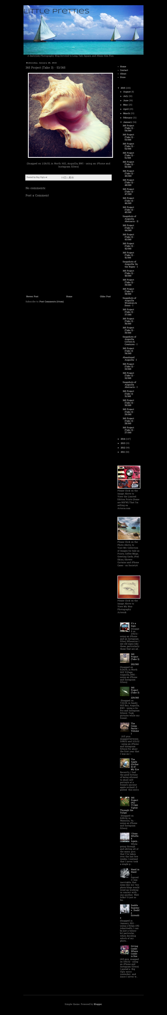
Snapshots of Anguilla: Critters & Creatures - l (130, 340)
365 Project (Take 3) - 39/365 (128, 282)
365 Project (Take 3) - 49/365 (128, 174)
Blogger (98, 1004)
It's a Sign (133, 625)
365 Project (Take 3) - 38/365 (128, 292)
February (128, 117)
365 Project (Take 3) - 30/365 (128, 403)
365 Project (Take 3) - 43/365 (128, 237)
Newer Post (32, 296)
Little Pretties (56, 11)
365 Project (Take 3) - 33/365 (128, 367)
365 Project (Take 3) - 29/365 (128, 412)
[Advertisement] (68, 275)
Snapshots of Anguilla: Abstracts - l (130, 385)
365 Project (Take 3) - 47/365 (128, 192)
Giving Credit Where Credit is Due (134, 951)
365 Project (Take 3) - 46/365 (128, 201)
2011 (123, 452)
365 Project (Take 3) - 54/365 (128, 128)
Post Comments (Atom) (51, 301)
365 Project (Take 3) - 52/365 (128, 146)
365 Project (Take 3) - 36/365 (128, 321)
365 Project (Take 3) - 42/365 (128, 246)
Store (123, 77)
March (127, 113)
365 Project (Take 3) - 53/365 (128, 137)
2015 (123, 88)
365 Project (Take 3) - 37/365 (128, 312)
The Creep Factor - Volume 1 (135, 728)
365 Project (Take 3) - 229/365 (135, 692)
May (126, 105)
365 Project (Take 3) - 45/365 (128, 210)
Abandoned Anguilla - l (130, 359)
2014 (123, 439)
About (123, 74)
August (127, 92)
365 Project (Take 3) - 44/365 (128, 228)
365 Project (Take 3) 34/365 (128, 351)
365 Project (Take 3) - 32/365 (128, 376)
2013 (123, 443)
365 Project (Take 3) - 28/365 (128, 421)
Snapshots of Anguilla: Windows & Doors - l (130, 302)
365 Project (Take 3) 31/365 (128, 394)
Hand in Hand (135, 871)
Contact (124, 70)
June (126, 100)
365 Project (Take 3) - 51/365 (128, 156)
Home (69, 296)
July (126, 96)
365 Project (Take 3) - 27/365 (128, 430)
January (128, 122)
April (126, 109)
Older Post (105, 296)
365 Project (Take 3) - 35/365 (128, 330)
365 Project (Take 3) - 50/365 (128, 165)
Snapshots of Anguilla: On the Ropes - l (130, 264)
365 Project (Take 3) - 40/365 (128, 273)
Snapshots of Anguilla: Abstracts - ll (130, 219)
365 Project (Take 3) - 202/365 (135, 659)
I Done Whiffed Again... (135, 837)
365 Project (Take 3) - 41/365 (128, 255)
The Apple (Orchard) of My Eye (135, 764)
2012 (123, 447)
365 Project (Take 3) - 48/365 (128, 183)
